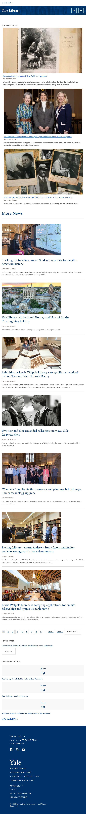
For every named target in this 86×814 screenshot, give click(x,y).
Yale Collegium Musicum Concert (15, 696)
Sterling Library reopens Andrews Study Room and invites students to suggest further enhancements (38, 549)
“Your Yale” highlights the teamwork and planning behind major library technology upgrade (42, 491)
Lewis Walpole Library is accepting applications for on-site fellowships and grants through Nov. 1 (38, 607)
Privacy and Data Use (20, 793)
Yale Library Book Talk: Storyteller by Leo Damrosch (22, 679)
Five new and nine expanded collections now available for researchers (35, 432)
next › (50, 632)
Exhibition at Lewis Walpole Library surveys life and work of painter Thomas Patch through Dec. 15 (40, 374)
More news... (73, 632)
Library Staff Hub (18, 797)
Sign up (8, 651)
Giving (13, 790)
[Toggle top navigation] (7, 3)
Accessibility (16, 786)
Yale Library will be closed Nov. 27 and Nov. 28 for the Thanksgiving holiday (35, 319)
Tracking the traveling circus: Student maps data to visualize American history (39, 262)
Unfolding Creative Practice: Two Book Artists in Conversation (26, 713)
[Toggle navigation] (81, 10)
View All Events (9, 719)
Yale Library (11, 10)
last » (60, 632)
